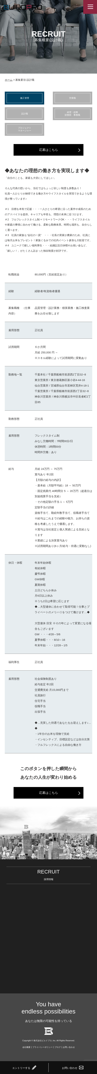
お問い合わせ (69, 1047)
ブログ (58, 1047)
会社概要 (26, 1047)
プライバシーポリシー (42, 1047)
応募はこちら (48, 150)
